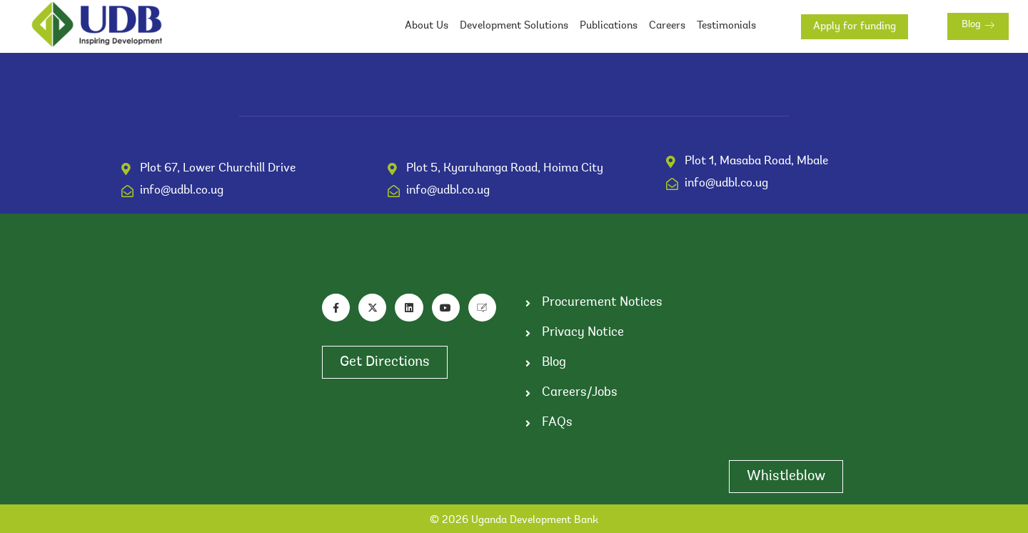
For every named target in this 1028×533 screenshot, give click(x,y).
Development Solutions (514, 26)
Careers (667, 26)
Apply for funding (854, 26)
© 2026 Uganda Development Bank (514, 520)
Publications (609, 26)
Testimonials (726, 26)
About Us (426, 26)
